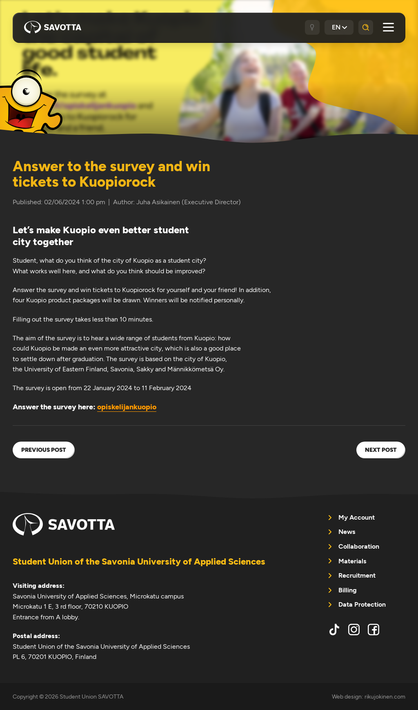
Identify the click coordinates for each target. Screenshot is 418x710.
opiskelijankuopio (126, 406)
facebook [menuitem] (373, 629)
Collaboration (358, 546)
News (346, 532)
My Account (356, 517)
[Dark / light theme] (312, 27)
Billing (347, 590)
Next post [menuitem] (381, 450)
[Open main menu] (388, 27)
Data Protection (362, 604)
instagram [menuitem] (354, 629)
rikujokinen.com (385, 696)
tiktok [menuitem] (334, 629)
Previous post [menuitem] (43, 450)
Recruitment (357, 575)
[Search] (365, 27)
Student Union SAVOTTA (52, 27)
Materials (352, 561)
